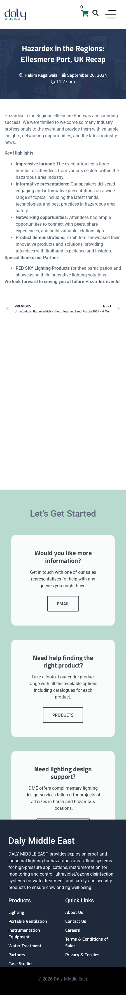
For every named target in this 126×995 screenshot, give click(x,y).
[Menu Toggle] (110, 14)
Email (63, 734)
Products (63, 845)
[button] (95, 12)
